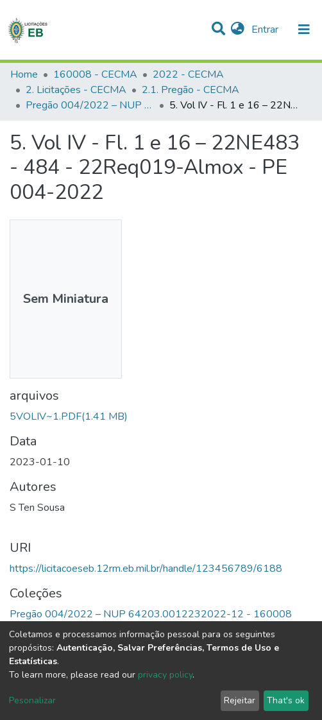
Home (24, 74)
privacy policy (165, 675)
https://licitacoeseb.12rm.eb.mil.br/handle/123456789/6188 (146, 568)
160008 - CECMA (95, 74)
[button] (237, 29)
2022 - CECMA (188, 74)
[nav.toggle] (304, 29)
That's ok (286, 700)
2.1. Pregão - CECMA (190, 90)
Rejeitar (239, 700)
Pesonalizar (32, 700)
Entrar (266, 29)
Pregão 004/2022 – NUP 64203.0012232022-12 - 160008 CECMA (90, 105)
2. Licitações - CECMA (76, 90)
